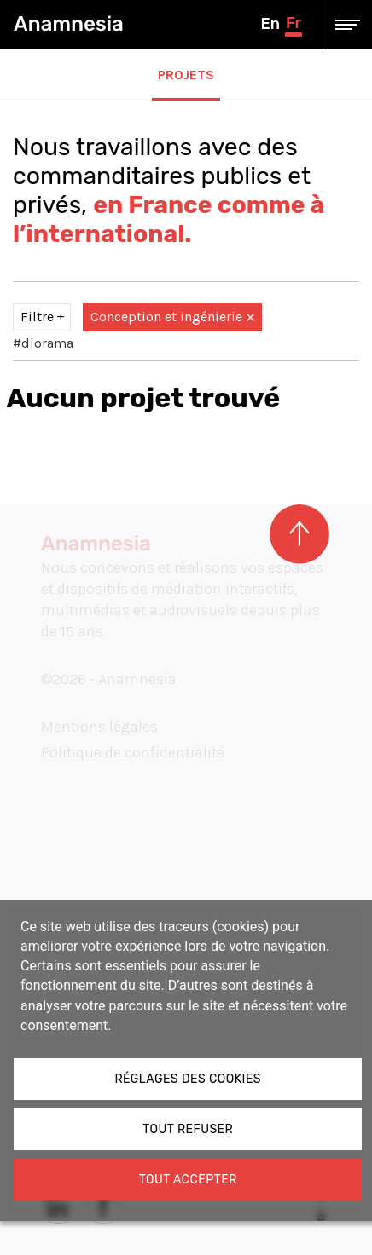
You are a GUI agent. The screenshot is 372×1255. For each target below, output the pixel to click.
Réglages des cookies (187, 1079)
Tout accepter (188, 1179)
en (269, 23)
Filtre (37, 316)
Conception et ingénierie (172, 316)
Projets (186, 74)
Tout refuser (187, 1129)
